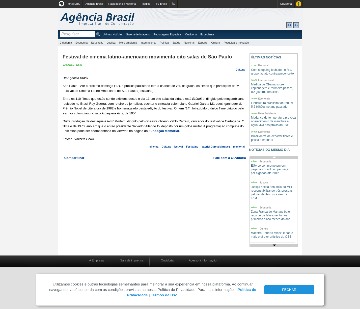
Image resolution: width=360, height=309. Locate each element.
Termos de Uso (164, 295)
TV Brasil (161, 3)
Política (164, 42)
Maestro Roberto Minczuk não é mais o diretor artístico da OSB (272, 234)
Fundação (157, 131)
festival (178, 146)
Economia (82, 42)
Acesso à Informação (299, 4)
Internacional (148, 42)
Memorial (172, 131)
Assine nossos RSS (173, 4)
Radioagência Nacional (122, 3)
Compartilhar (74, 158)
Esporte (203, 42)
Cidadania (66, 42)
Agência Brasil (94, 3)
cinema (153, 146)
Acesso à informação (203, 260)
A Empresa (96, 260)
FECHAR (289, 290)
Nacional (189, 42)
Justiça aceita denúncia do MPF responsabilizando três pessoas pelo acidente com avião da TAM (272, 192)
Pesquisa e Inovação (236, 42)
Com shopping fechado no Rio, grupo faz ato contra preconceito (272, 71)
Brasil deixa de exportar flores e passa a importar (272, 138)
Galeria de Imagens (138, 34)
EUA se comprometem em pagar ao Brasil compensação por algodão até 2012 (270, 169)
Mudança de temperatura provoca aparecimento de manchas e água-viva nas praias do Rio (273, 121)
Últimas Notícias (112, 34)
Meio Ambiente (267, 113)
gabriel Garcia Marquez (216, 146)
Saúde (176, 42)
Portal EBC (73, 3)
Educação (97, 42)
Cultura (215, 42)
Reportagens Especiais (167, 34)
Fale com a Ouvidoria (229, 158)
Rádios (146, 3)
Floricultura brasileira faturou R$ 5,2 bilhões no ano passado (272, 104)
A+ (289, 25)
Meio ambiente (128, 42)
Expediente (207, 34)
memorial (239, 146)
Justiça (111, 42)
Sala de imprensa (131, 260)
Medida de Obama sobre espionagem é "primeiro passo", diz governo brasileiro (272, 88)
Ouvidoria (286, 3)
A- (296, 25)
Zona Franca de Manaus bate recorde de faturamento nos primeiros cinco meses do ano (270, 215)
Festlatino (192, 146)
